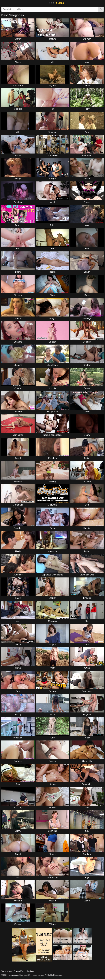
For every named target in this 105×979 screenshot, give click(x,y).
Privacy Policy (19, 971)
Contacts (30, 971)
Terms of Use (6, 971)
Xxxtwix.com (13, 975)
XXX (56, 3)
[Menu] (4, 3)
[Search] (101, 9)
